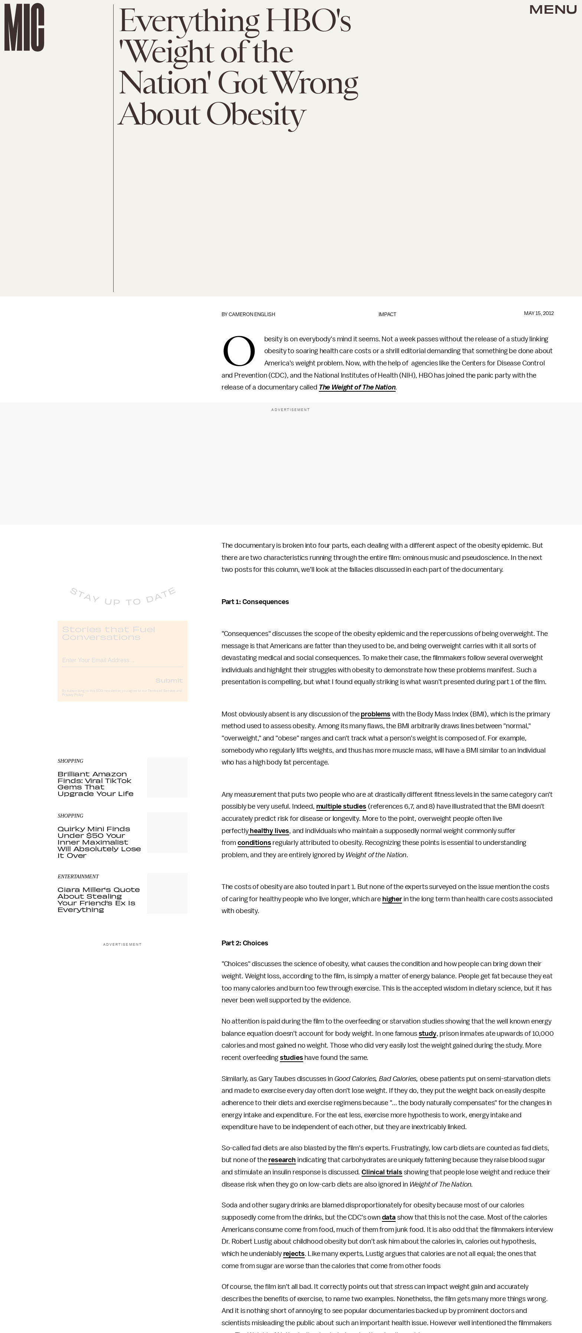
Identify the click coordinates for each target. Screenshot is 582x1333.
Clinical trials (382, 1172)
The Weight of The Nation (357, 387)
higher (392, 899)
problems (375, 714)
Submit (169, 686)
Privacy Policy (73, 701)
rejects (294, 1253)
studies (291, 1057)
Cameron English (252, 314)
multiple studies (341, 806)
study (427, 1033)
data (389, 1217)
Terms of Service (161, 697)
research (282, 1160)
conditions (254, 842)
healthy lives (268, 831)
